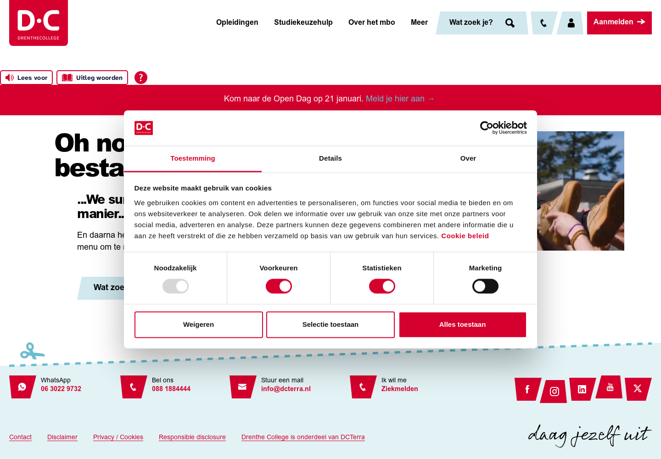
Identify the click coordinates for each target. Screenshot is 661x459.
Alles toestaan (462, 324)
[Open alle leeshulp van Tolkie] (140, 77)
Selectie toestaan (330, 324)
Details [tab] (330, 158)
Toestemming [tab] (192, 158)
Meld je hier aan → (401, 99)
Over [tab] (468, 158)
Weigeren (198, 324)
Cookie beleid (465, 236)
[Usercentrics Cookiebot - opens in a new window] (487, 128)
